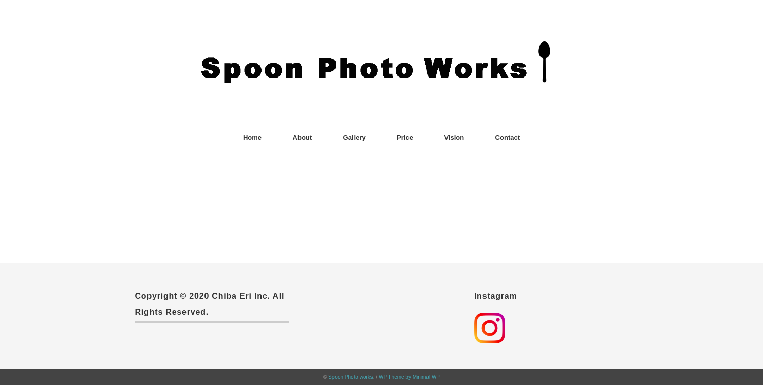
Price (405, 137)
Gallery (354, 137)
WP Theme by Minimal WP (409, 377)
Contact (507, 137)
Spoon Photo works (350, 377)
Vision (454, 137)
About (302, 137)
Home (252, 137)
